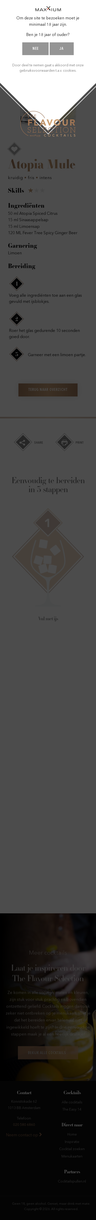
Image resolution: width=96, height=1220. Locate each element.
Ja (61, 49)
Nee (36, 49)
